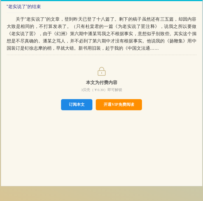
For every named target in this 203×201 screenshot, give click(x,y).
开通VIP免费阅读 (119, 104)
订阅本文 (77, 104)
